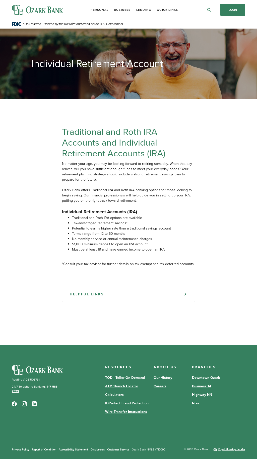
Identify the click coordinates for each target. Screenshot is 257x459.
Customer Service (118, 449)
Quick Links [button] (167, 10)
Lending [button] (143, 10)
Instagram (24, 403)
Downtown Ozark (206, 377)
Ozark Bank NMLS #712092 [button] (148, 449)
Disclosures (98, 449)
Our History (163, 377)
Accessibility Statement (73, 449)
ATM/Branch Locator (121, 386)
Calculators (114, 394)
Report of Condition (44, 449)
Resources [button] (118, 367)
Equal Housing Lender (231, 449)
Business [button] (122, 10)
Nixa (195, 403)
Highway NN (202, 394)
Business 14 (201, 386)
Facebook (14, 403)
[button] (128, 294)
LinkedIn (34, 403)
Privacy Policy (20, 449)
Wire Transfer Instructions (126, 411)
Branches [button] (204, 367)
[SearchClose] (209, 10)
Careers (160, 386)
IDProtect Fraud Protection (127, 403)
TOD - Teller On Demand (125, 377)
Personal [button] (99, 10)
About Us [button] (165, 367)
